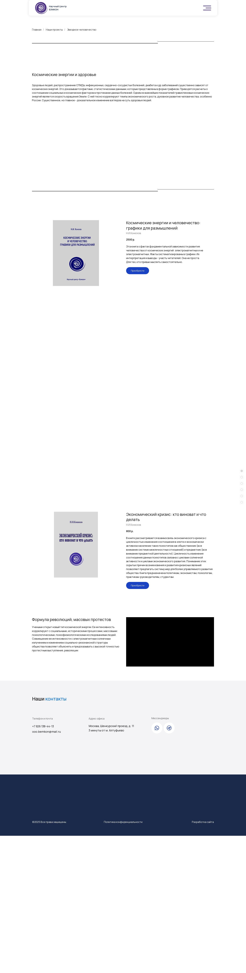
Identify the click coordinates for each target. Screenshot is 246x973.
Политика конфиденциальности (123, 959)
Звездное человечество (81, 29)
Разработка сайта (203, 959)
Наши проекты (54, 29)
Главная (36, 29)
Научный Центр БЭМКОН (58, 8)
